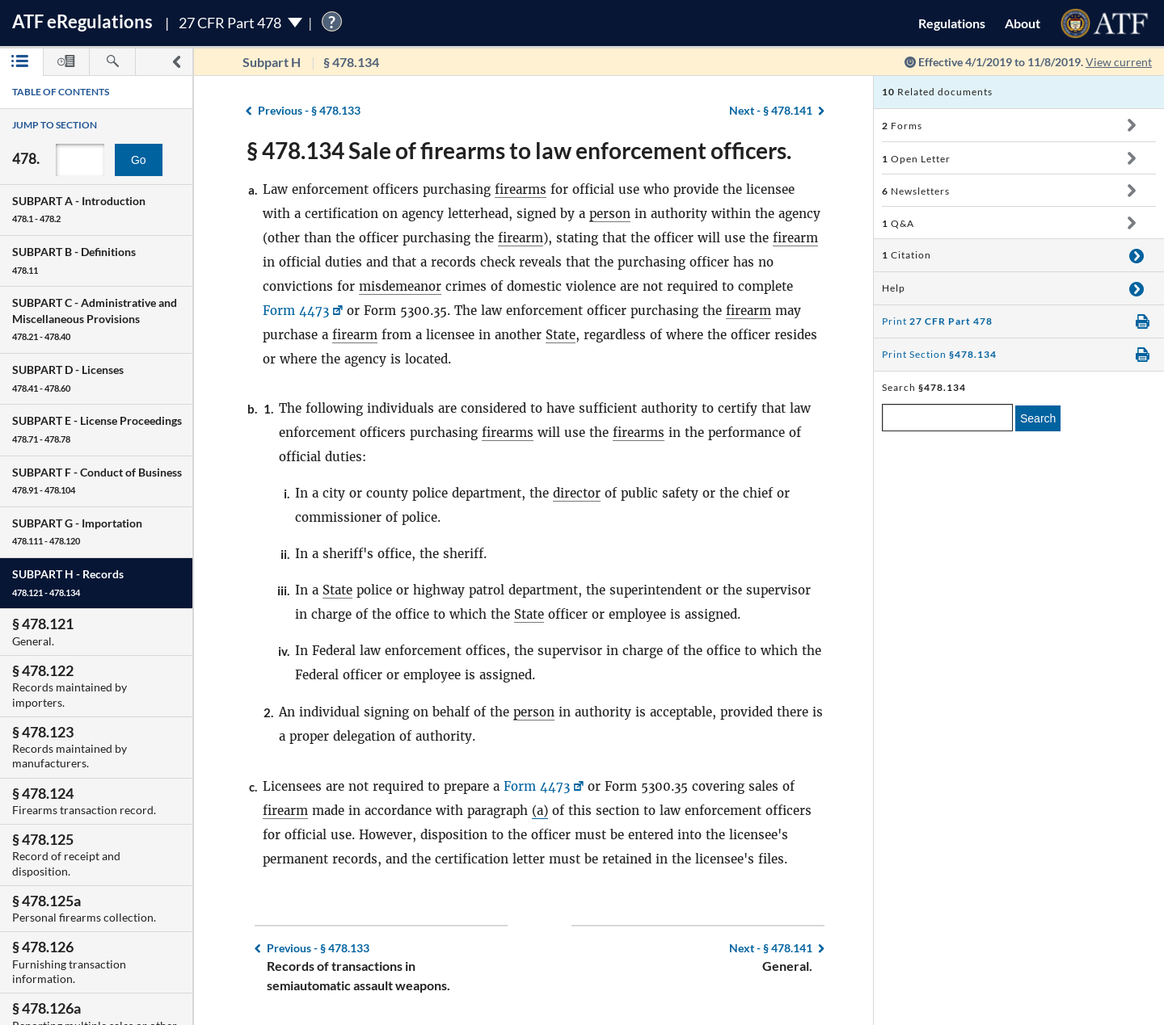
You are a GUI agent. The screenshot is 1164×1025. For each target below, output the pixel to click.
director (577, 493)
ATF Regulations (82, 21)
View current (1119, 62)
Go (138, 159)
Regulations (951, 23)
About (1022, 23)
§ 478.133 (309, 110)
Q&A (898, 223)
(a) (540, 810)
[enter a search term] (947, 417)
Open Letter (916, 159)
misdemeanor (400, 286)
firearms (520, 189)
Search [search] (1038, 418)
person (609, 213)
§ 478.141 (770, 110)
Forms (902, 126)
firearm (520, 238)
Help (893, 288)
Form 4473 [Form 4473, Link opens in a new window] (296, 310)
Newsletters (916, 191)
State (561, 334)
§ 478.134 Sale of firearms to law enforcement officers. (519, 150)
